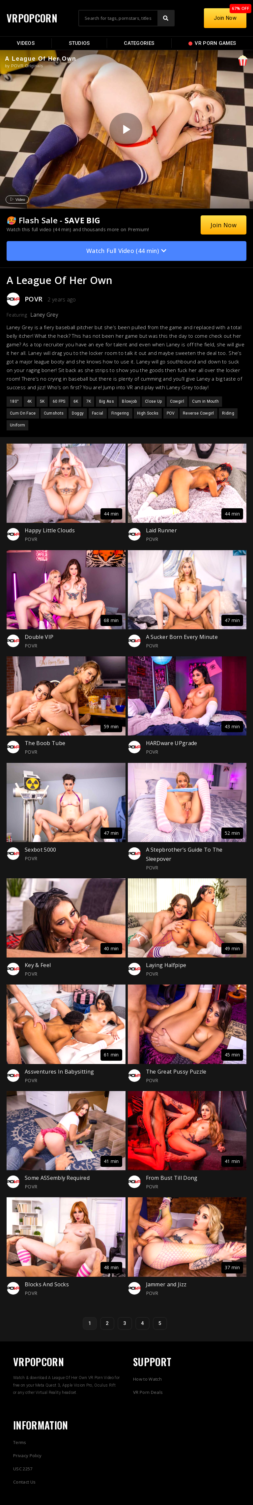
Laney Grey (44, 314)
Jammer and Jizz (166, 1284)
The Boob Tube (45, 743)
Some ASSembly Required (57, 1177)
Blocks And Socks (47, 1284)
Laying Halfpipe (166, 965)
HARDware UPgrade (171, 743)
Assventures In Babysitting (59, 1071)
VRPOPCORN (32, 18)
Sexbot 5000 (40, 849)
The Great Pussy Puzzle (176, 1071)
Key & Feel (38, 965)
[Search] (165, 18)
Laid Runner (161, 530)
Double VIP (39, 637)
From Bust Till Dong (172, 1177)
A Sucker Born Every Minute (182, 637)
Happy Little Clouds (50, 530)
